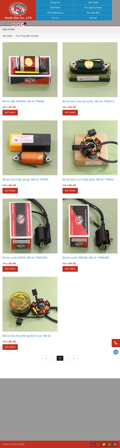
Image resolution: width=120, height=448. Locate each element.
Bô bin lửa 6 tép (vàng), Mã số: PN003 (25, 184)
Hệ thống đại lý (53, 12)
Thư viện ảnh (91, 12)
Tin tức (53, 18)
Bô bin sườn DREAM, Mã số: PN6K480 (85, 262)
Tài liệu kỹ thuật (91, 7)
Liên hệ (91, 18)
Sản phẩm (53, 7)
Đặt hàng (10, 117)
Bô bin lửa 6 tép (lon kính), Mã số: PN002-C (88, 106)
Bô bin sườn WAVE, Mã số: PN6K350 (24, 262)
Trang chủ (53, 2)
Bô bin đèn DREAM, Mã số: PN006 (23, 106)
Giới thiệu (91, 2)
